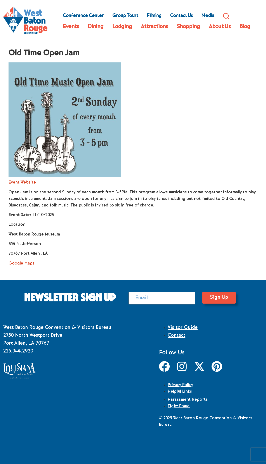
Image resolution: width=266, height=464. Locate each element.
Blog (245, 27)
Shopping (188, 27)
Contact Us (181, 16)
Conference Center (83, 16)
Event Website (22, 182)
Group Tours (125, 16)
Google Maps (22, 263)
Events (71, 27)
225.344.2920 (18, 351)
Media (208, 16)
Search (226, 16)
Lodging (122, 27)
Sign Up (211, 298)
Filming (154, 16)
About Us (220, 27)
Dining (96, 27)
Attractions (154, 27)
